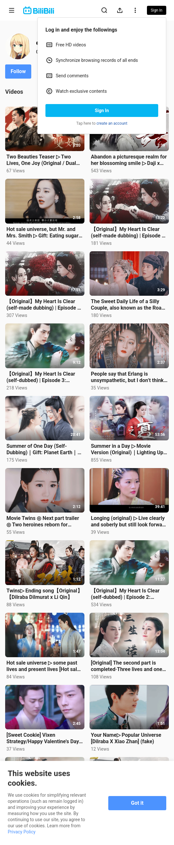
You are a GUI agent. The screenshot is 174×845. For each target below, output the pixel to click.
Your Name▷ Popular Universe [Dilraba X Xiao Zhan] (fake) (126, 738)
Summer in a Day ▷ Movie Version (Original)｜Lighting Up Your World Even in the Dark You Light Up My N (128, 449)
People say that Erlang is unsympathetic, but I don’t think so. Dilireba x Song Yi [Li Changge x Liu (127, 377)
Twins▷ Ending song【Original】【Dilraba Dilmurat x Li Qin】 (44, 594)
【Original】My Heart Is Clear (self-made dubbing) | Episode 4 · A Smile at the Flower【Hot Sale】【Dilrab (129, 232)
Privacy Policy (21, 831)
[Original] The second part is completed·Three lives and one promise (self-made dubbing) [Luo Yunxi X (126, 666)
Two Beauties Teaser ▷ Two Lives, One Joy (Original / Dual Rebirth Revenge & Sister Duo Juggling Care (41, 160)
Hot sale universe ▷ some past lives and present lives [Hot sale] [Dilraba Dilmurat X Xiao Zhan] (43, 666)
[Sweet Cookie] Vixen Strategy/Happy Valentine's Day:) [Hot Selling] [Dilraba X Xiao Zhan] (44, 738)
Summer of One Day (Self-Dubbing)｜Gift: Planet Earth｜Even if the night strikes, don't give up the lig (41, 449)
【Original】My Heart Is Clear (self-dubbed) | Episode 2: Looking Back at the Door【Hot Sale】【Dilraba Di (126, 594)
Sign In (102, 110)
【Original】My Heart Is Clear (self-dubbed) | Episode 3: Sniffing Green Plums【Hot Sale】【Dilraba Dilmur (40, 377)
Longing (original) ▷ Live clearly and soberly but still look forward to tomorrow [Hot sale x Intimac (129, 521)
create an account (112, 123)
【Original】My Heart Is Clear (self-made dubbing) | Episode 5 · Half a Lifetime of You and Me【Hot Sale (44, 304)
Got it (137, 803)
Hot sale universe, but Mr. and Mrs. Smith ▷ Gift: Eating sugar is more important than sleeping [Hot (43, 232)
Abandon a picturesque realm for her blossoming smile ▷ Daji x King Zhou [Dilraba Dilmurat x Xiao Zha (129, 160)
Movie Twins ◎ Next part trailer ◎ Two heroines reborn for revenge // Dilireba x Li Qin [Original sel (42, 521)
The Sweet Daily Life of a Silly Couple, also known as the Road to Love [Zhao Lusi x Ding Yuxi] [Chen (127, 304)
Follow (18, 71)
